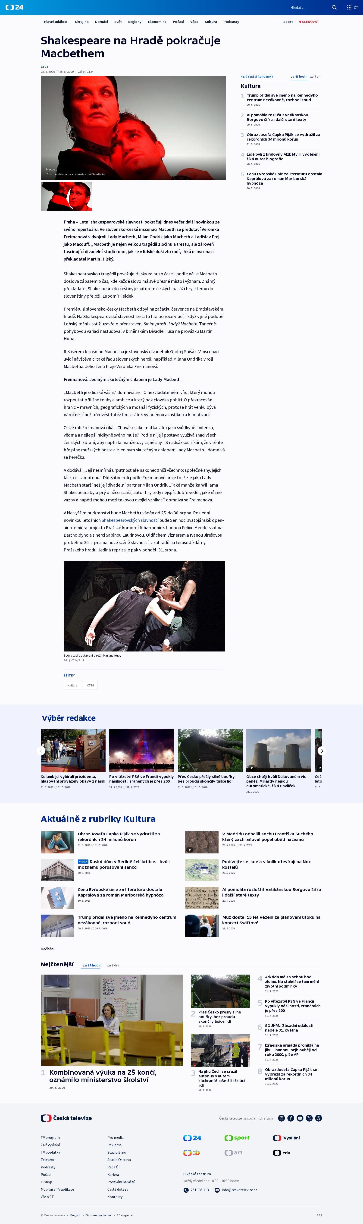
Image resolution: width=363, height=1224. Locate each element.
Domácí (101, 21)
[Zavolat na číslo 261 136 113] (196, 1188)
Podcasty (231, 21)
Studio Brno (116, 1150)
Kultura (211, 21)
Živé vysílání (50, 1143)
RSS (319, 1214)
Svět (118, 21)
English (75, 1214)
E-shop (46, 1180)
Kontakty (114, 1195)
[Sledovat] (309, 21)
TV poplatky (50, 1150)
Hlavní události (56, 21)
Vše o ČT (47, 1195)
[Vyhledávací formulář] (314, 7)
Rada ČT (113, 1165)
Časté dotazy (117, 1188)
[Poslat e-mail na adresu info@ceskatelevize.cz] (235, 1188)
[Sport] (288, 21)
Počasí (178, 21)
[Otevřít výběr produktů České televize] (352, 7)
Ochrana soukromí (99, 1214)
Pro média (115, 1136)
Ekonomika (157, 21)
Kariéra (113, 1173)
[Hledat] (334, 7)
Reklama (114, 1143)
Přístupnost (125, 1214)
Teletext (47, 1158)
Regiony (134, 21)
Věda (194, 21)
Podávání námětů (121, 1180)
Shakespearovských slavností (130, 517)
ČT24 (44, 67)
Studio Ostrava (119, 1158)
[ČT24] (14, 7)
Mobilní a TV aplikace (57, 1188)
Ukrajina (82, 21)
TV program (50, 1136)
